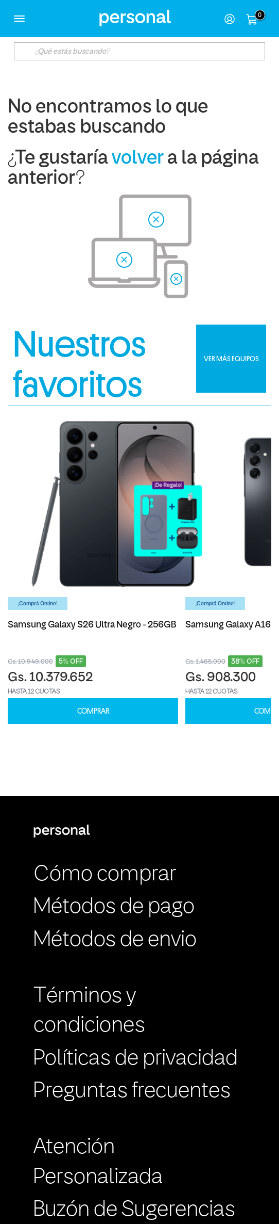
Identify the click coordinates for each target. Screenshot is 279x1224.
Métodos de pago (114, 907)
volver (138, 158)
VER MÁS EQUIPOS (231, 358)
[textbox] (139, 51)
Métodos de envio (115, 940)
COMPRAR (93, 711)
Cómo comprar (104, 874)
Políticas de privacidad (135, 1059)
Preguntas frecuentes (132, 1091)
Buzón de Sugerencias (134, 1210)
